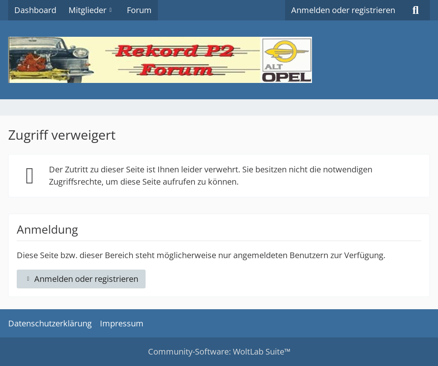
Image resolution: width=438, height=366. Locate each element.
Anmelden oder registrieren (343, 10)
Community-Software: (219, 351)
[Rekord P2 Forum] (219, 60)
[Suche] (415, 10)
